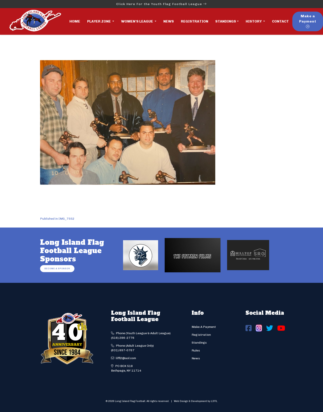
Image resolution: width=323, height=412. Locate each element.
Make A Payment (204, 327)
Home (74, 21)
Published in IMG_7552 (57, 219)
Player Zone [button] (99, 21)
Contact (280, 21)
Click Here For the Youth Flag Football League (161, 4)
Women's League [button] (137, 21)
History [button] (254, 21)
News (168, 21)
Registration (194, 21)
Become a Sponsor (57, 268)
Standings (225, 21)
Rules (196, 350)
